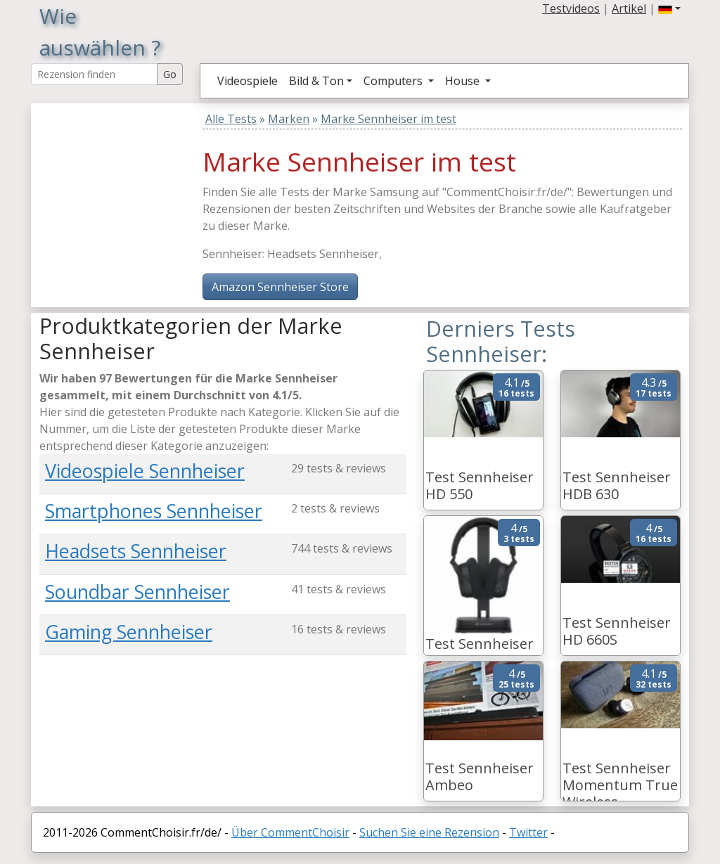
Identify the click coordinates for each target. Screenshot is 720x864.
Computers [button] (394, 81)
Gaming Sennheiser (128, 632)
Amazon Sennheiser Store (280, 287)
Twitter (528, 832)
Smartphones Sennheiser (153, 511)
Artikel (629, 8)
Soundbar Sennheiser (137, 592)
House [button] (463, 81)
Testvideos (571, 8)
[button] (669, 8)
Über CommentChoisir (290, 832)
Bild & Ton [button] (316, 81)
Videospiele (247, 81)
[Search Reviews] (94, 74)
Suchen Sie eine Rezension (429, 832)
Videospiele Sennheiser (145, 471)
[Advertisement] (127, 191)
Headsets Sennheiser (135, 551)
